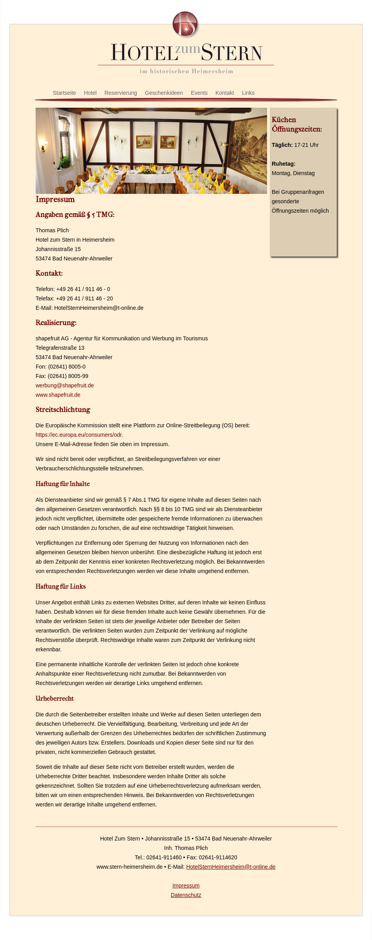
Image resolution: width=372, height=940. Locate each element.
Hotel (90, 93)
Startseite (64, 93)
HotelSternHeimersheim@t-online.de (230, 867)
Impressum (185, 885)
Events (199, 93)
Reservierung (121, 93)
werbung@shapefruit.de (65, 385)
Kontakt (224, 93)
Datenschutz (186, 895)
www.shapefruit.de (58, 395)
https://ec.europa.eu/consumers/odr (78, 435)
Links (248, 93)
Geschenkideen (164, 93)
